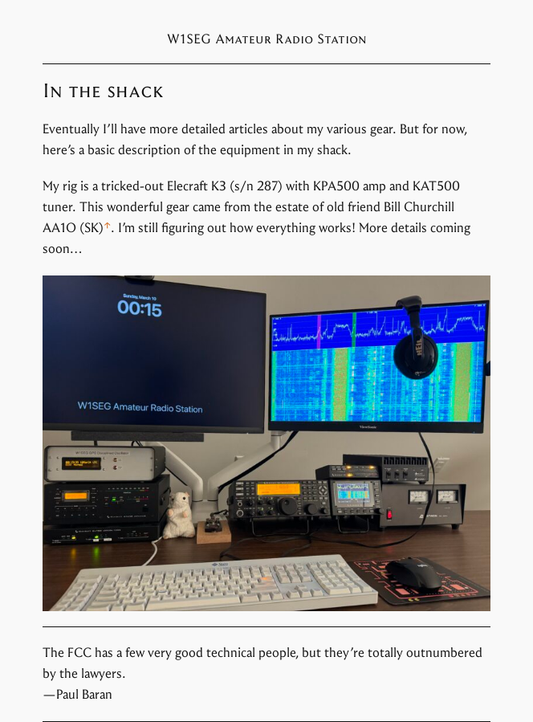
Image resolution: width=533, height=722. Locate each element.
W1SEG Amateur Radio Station (267, 39)
